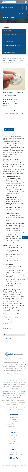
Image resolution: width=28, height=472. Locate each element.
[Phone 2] (17, 458)
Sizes (13, 110)
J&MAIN (16, 467)
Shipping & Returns (14, 443)
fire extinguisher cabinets (17, 381)
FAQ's (14, 439)
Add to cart (9, 129)
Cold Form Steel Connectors (14, 425)
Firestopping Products (10, 34)
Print (25, 237)
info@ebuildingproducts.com (14, 454)
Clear (4, 116)
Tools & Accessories (14, 428)
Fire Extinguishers (8, 41)
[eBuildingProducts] (7, 7)
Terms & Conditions (14, 445)
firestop (13, 382)
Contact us (7, 322)
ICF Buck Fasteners (12, 60)
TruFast (16, 99)
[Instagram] (14, 458)
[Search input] (7, 2)
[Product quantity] (13, 123)
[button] (15, 14)
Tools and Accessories (9, 52)
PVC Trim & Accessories (10, 49)
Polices (14, 441)
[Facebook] (11, 458)
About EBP (14, 435)
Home (4, 58)
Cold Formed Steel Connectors (12, 45)
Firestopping (14, 419)
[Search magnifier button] (15, 2)
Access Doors (7, 30)
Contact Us (14, 437)
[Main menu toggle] (24, 8)
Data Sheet (7, 338)
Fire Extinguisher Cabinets (11, 38)
